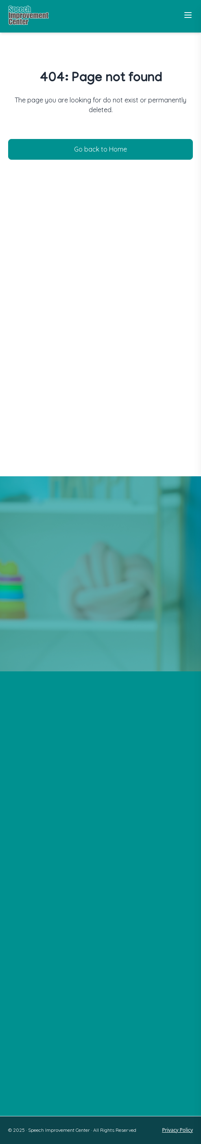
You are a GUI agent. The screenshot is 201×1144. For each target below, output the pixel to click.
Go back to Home (100, 149)
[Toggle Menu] (188, 15)
